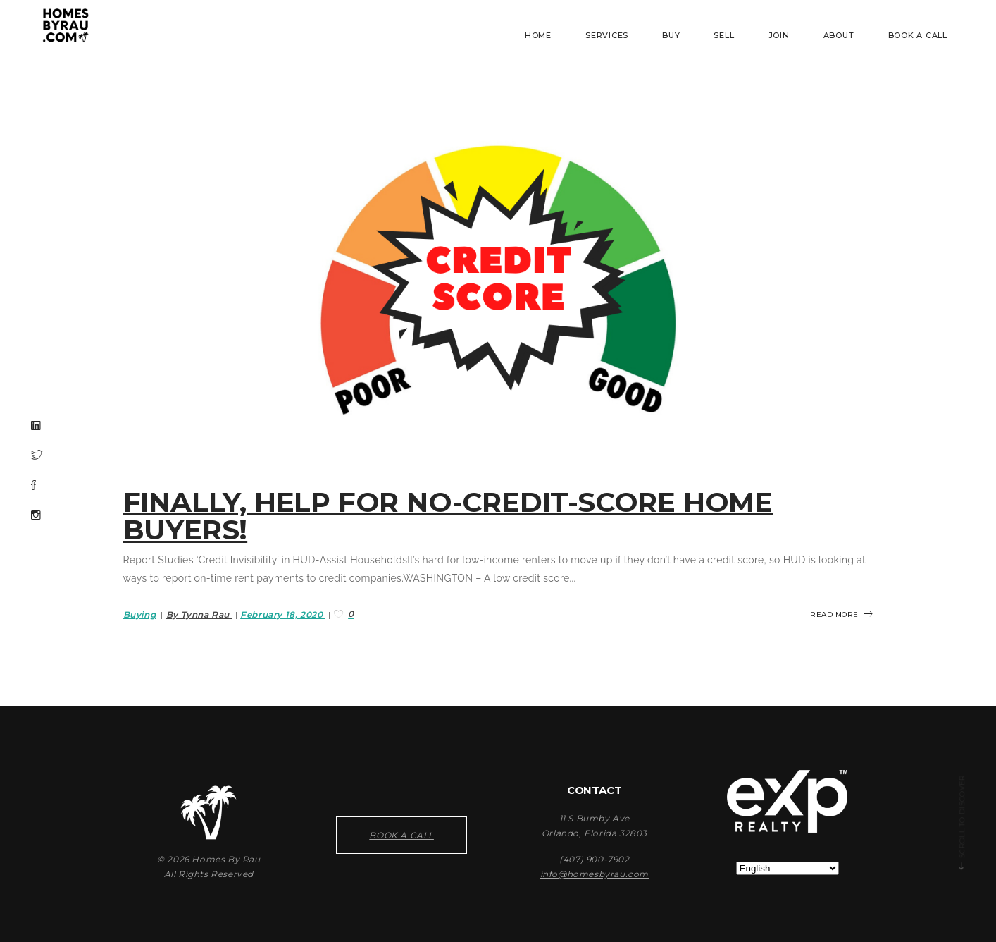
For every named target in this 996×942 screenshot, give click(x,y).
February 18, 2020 (282, 614)
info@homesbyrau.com (594, 874)
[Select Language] (787, 868)
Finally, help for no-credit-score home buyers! (448, 515)
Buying (139, 614)
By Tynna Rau (199, 614)
